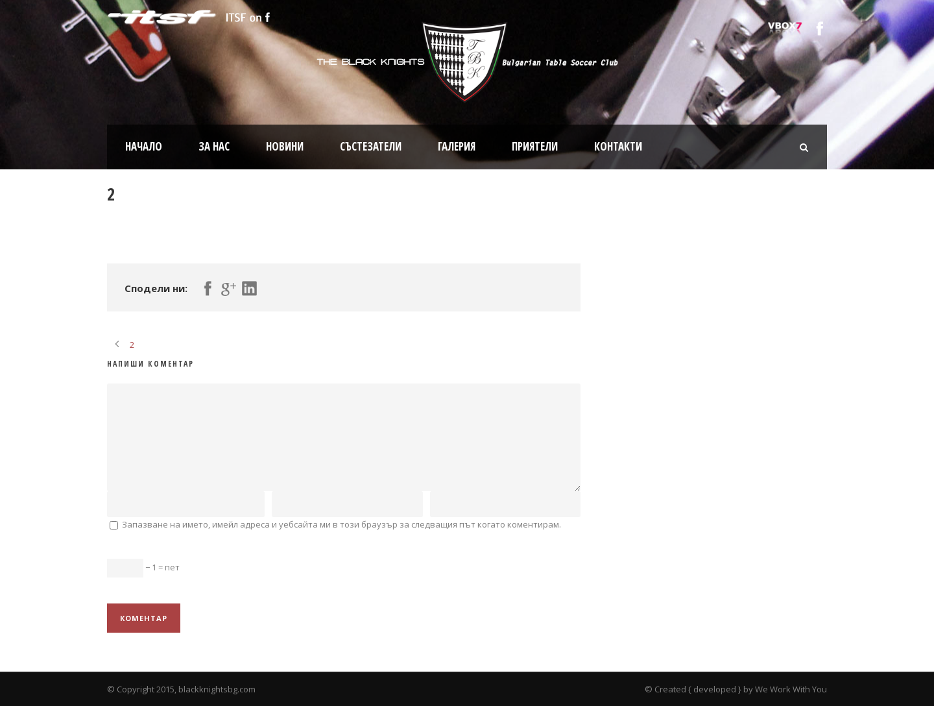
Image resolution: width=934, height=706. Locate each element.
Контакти (618, 146)
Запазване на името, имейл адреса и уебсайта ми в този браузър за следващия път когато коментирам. (341, 524)
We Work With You (791, 689)
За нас (214, 146)
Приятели (535, 146)
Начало (143, 146)
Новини (285, 146)
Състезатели (370, 146)
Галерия (456, 146)
